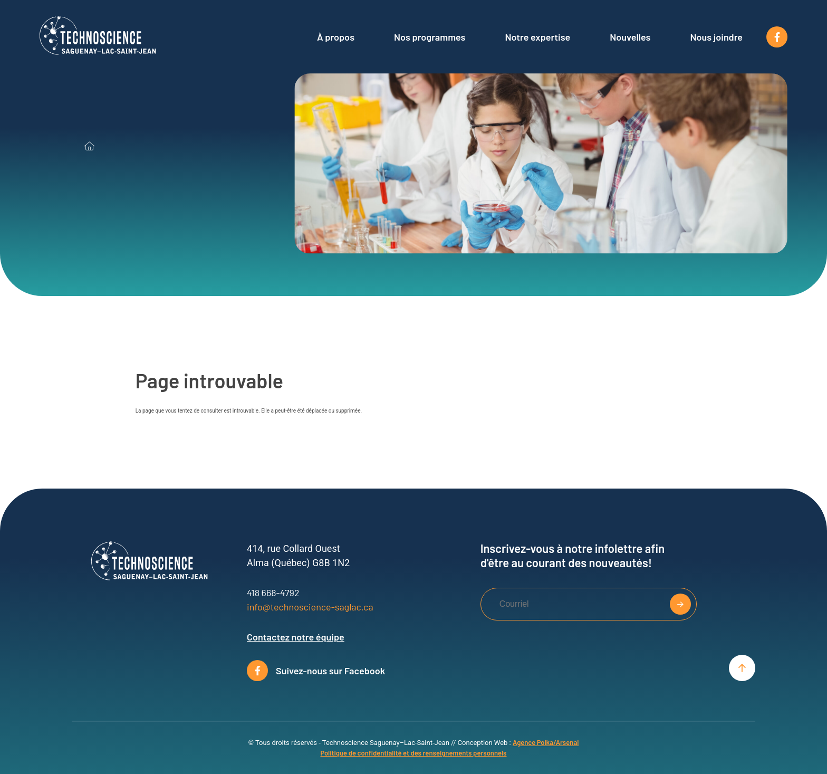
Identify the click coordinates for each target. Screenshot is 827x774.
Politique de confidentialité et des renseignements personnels (413, 753)
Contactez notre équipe (295, 637)
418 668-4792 (273, 592)
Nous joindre (716, 37)
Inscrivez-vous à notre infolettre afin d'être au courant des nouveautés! (572, 555)
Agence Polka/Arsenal (546, 742)
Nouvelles (630, 37)
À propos (335, 37)
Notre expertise (537, 37)
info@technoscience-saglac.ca (310, 607)
